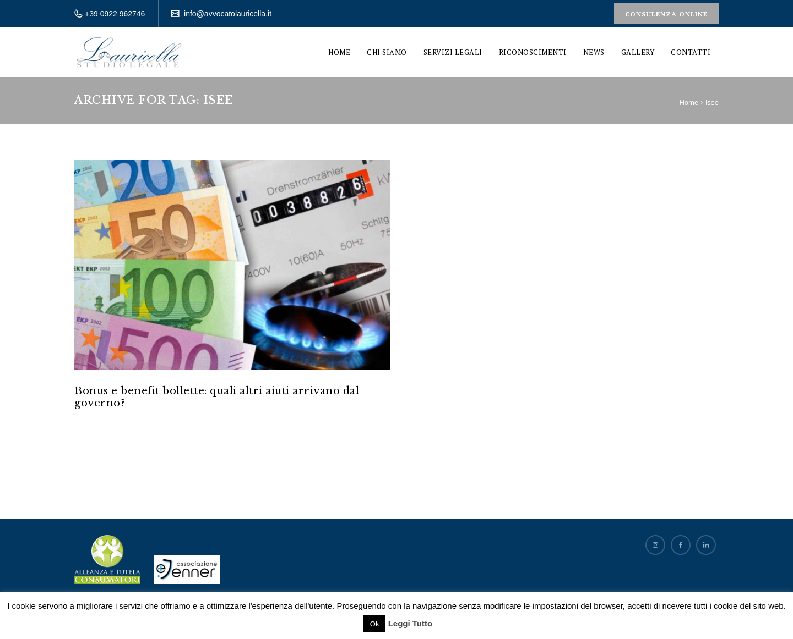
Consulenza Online (666, 14)
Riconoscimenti (533, 52)
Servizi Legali (452, 52)
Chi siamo (387, 52)
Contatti (690, 52)
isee (712, 102)
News (594, 52)
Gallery (638, 52)
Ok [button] (374, 624)
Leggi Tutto (410, 623)
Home (339, 52)
